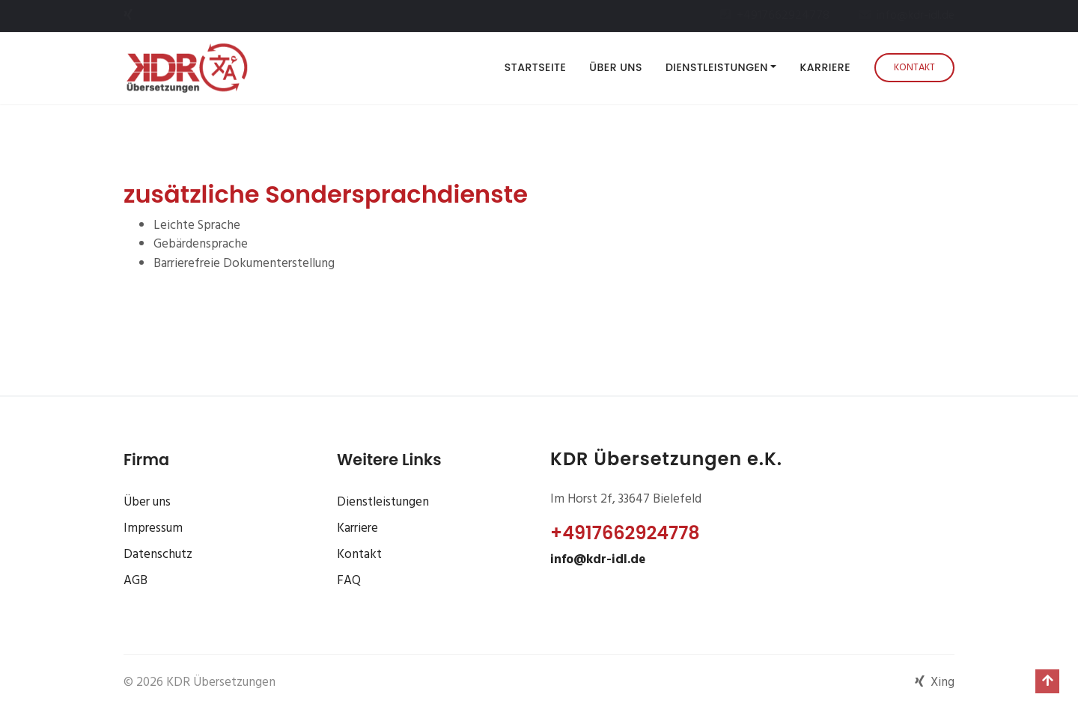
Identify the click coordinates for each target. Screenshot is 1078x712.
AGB (135, 581)
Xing (934, 682)
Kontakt (914, 68)
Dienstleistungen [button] (717, 67)
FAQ (349, 581)
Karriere (825, 67)
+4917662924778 (625, 533)
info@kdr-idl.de (597, 560)
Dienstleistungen (383, 502)
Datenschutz (158, 554)
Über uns (615, 67)
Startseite (539, 67)
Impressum (153, 528)
